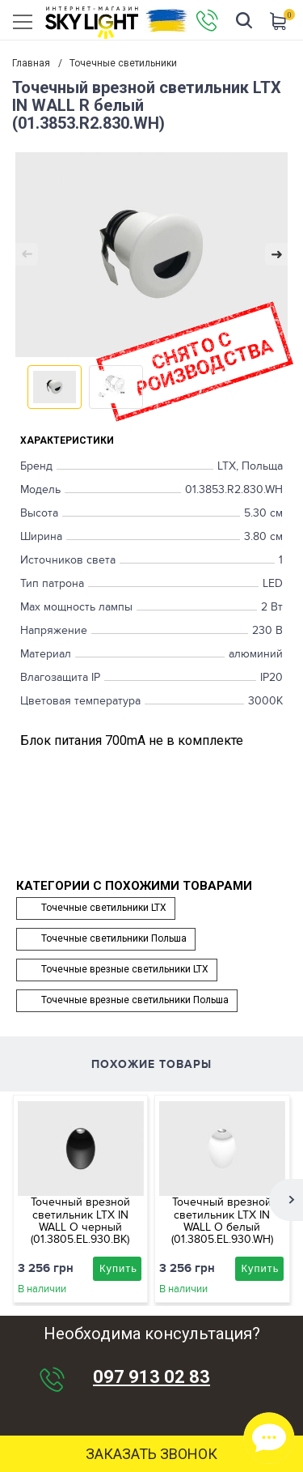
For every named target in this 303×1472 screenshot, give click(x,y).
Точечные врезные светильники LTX (124, 969)
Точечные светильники (123, 63)
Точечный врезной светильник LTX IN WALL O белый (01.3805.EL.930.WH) (222, 1220)
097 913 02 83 (151, 1377)
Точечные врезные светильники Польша (135, 1000)
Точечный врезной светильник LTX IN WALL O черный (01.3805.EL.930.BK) (80, 1220)
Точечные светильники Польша (114, 938)
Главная (31, 63)
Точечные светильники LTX (103, 907)
